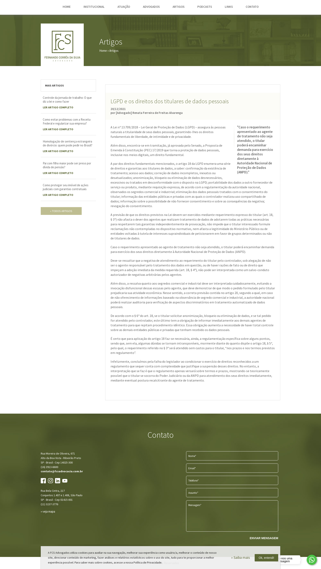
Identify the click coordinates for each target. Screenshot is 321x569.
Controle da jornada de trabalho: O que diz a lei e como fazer (67, 99)
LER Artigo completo (58, 107)
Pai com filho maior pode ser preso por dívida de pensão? (67, 165)
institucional (94, 7)
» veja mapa (48, 511)
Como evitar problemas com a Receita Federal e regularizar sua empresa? (66, 121)
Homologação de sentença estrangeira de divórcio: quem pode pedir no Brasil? (67, 143)
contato (252, 7)
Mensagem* (194, 505)
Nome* (192, 456)
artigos (178, 7)
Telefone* (193, 480)
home (67, 7)
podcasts (204, 7)
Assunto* (193, 493)
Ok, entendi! (266, 557)
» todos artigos (61, 211)
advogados (151, 7)
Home (103, 51)
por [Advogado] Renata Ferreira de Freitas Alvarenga (147, 113)
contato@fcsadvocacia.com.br (62, 471)
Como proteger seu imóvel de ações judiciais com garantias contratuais (65, 187)
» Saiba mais (240, 557)
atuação (124, 7)
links (229, 7)
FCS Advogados (62, 45)
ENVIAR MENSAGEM (264, 538)
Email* (192, 468)
